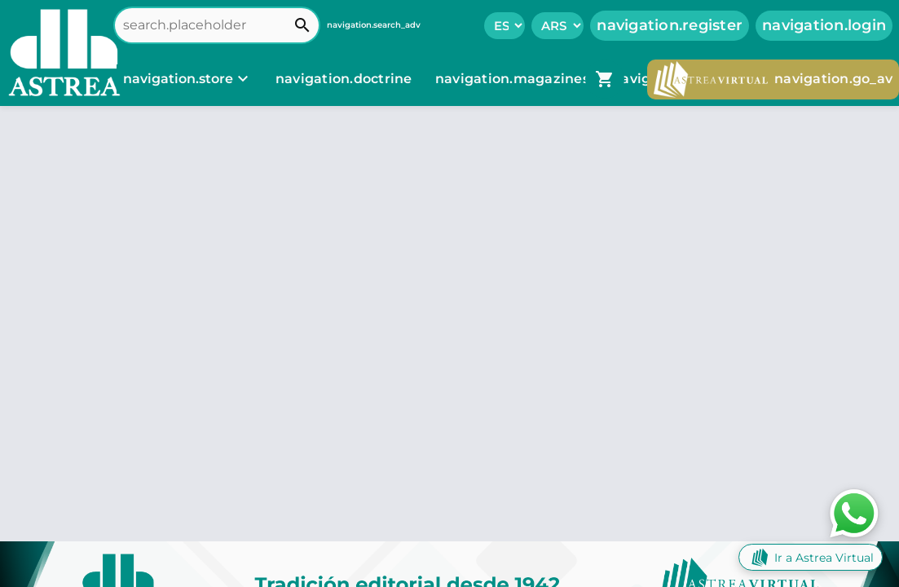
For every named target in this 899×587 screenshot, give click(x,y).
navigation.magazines (514, 78)
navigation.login (824, 25)
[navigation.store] (188, 79)
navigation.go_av (773, 79)
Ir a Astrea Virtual (810, 557)
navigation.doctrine (344, 78)
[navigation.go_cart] (604, 79)
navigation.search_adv (374, 25)
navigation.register (670, 25)
